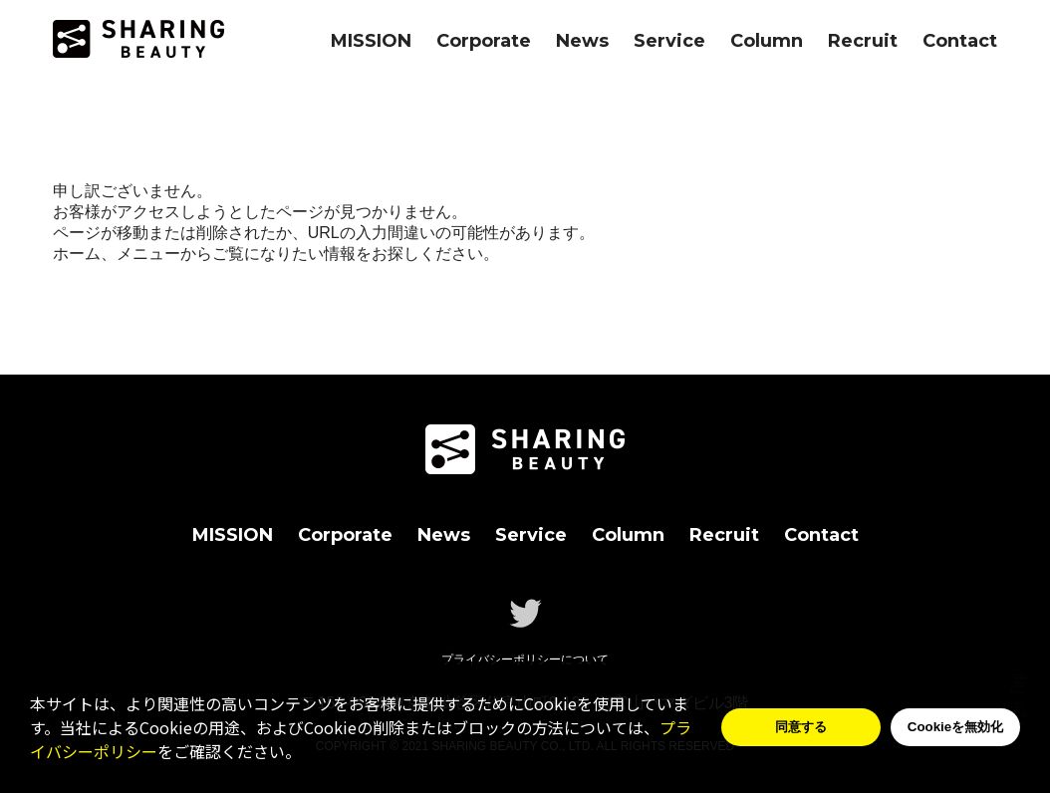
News (582, 41)
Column (766, 41)
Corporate (483, 41)
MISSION (371, 41)
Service (669, 41)
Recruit (863, 41)
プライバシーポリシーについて (525, 659)
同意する (801, 726)
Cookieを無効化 (955, 726)
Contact (959, 41)
